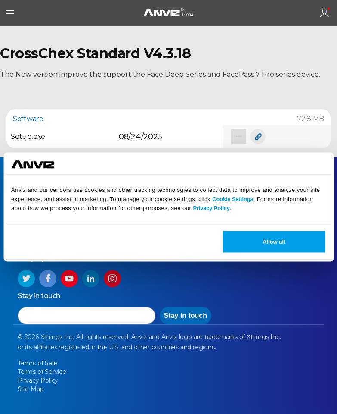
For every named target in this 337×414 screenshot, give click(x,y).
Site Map (30, 389)
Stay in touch (185, 315)
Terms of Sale (37, 363)
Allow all (274, 241)
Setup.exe (28, 136)
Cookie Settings (232, 199)
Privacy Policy (211, 208)
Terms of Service (42, 372)
